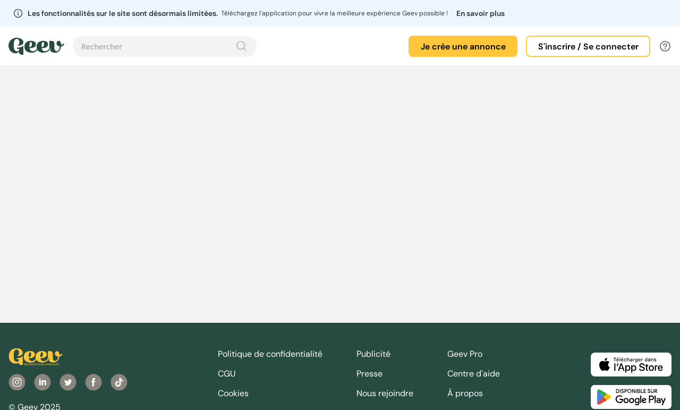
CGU (227, 373)
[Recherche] (241, 46)
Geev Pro (464, 353)
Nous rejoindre (384, 393)
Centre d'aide (473, 373)
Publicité (373, 353)
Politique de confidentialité (270, 353)
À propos (465, 393)
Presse (369, 373)
